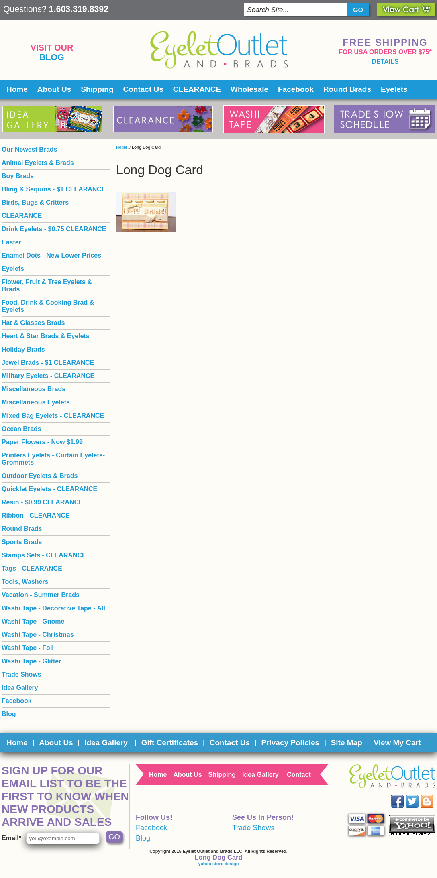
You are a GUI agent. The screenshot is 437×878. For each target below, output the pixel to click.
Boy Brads (18, 176)
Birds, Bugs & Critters (35, 202)
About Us (54, 89)
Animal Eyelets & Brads (38, 162)
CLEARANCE (197, 89)
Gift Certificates (169, 742)
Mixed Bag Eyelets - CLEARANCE (53, 415)
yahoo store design (218, 863)
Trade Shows (21, 674)
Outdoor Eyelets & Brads (40, 475)
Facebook (296, 89)
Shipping (97, 89)
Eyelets (394, 89)
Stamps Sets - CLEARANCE (44, 555)
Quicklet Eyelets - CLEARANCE (49, 489)
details (385, 61)
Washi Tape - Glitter (31, 661)
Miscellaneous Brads (33, 389)
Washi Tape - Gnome (33, 621)
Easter (11, 242)
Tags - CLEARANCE (32, 568)
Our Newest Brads (29, 149)
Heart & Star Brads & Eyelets (46, 336)
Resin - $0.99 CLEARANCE (42, 502)
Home (17, 89)
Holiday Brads (23, 349)
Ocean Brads (21, 428)
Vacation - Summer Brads (41, 594)
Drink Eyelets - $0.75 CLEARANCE (54, 229)
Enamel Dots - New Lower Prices (51, 255)
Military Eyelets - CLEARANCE (48, 375)
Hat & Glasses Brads (33, 322)
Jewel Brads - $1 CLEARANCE (48, 362)
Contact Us (143, 89)
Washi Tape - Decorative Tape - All (53, 608)
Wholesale (249, 89)
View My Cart (397, 742)
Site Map (346, 742)
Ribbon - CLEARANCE (36, 515)
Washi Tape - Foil (28, 647)
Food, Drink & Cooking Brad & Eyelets (48, 306)
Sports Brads (22, 542)
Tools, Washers (25, 581)
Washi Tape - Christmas (38, 634)
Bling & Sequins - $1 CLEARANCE (54, 189)
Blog (51, 57)
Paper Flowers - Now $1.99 (42, 442)
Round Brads (347, 89)
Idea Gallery (20, 687)
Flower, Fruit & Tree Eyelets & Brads (47, 285)
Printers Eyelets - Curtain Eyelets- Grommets (53, 459)
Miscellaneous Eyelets (36, 402)
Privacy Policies (290, 742)
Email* (11, 838)
